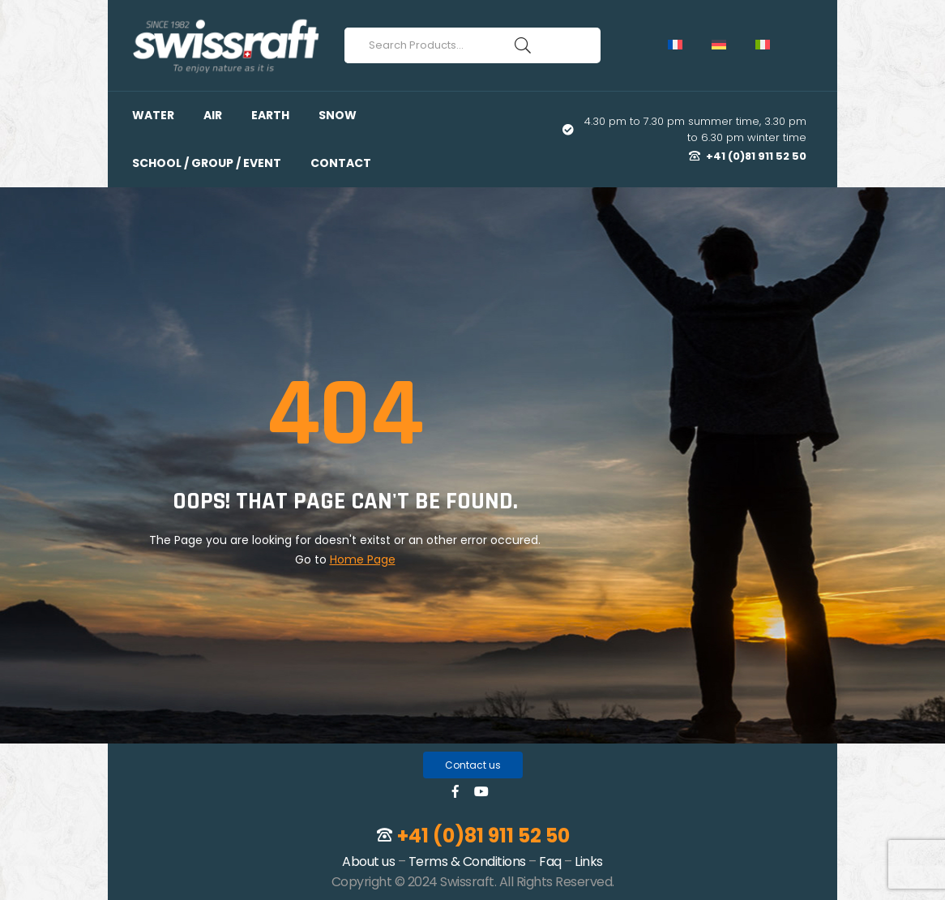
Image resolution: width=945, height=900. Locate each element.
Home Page (363, 559)
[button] (473, 765)
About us (368, 861)
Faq (550, 861)
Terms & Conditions (467, 861)
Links (589, 861)
